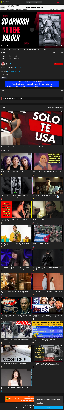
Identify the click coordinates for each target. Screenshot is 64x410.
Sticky (49, 107)
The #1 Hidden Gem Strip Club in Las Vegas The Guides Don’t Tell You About (14, 220)
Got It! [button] (48, 407)
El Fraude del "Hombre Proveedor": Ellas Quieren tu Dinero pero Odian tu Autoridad (23, 147)
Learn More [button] (40, 403)
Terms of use (12, 407)
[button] (58, 2)
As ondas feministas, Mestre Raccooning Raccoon (15, 363)
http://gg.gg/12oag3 (10, 70)
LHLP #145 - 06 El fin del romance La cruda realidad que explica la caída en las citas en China (15, 244)
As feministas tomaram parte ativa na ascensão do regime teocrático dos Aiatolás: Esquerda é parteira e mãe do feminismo (47, 173)
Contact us (31, 407)
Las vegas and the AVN (38, 219)
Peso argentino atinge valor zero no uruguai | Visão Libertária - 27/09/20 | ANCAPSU (46, 340)
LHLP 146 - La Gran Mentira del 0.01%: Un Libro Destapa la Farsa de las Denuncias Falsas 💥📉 (45, 196)
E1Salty (8, 63)
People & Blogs (18, 67)
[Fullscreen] (62, 46)
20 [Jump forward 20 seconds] (54, 45)
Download (16, 57)
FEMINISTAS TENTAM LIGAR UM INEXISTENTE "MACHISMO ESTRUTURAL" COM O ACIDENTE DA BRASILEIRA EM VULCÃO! (46, 365)
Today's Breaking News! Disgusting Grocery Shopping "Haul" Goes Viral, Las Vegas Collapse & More (47, 316)
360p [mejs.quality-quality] (59, 45)
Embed (10, 57)
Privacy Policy (19, 407)
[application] (32, 30)
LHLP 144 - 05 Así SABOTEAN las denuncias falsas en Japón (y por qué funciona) (47, 268)
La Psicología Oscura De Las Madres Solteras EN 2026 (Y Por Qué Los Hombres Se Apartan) (16, 196)
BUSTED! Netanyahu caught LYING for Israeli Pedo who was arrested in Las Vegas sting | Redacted (16, 316)
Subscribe (58, 64)
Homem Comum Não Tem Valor (41, 243)
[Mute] (57, 46)
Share (3, 57)
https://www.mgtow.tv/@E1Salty (14, 71)
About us (25, 407)
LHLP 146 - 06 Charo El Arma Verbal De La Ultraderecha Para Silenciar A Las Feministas (13, 172)
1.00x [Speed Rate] (49, 45)
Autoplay (57, 107)
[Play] (2, 46)
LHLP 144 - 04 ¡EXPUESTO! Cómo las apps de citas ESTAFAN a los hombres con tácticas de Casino (15, 292)
